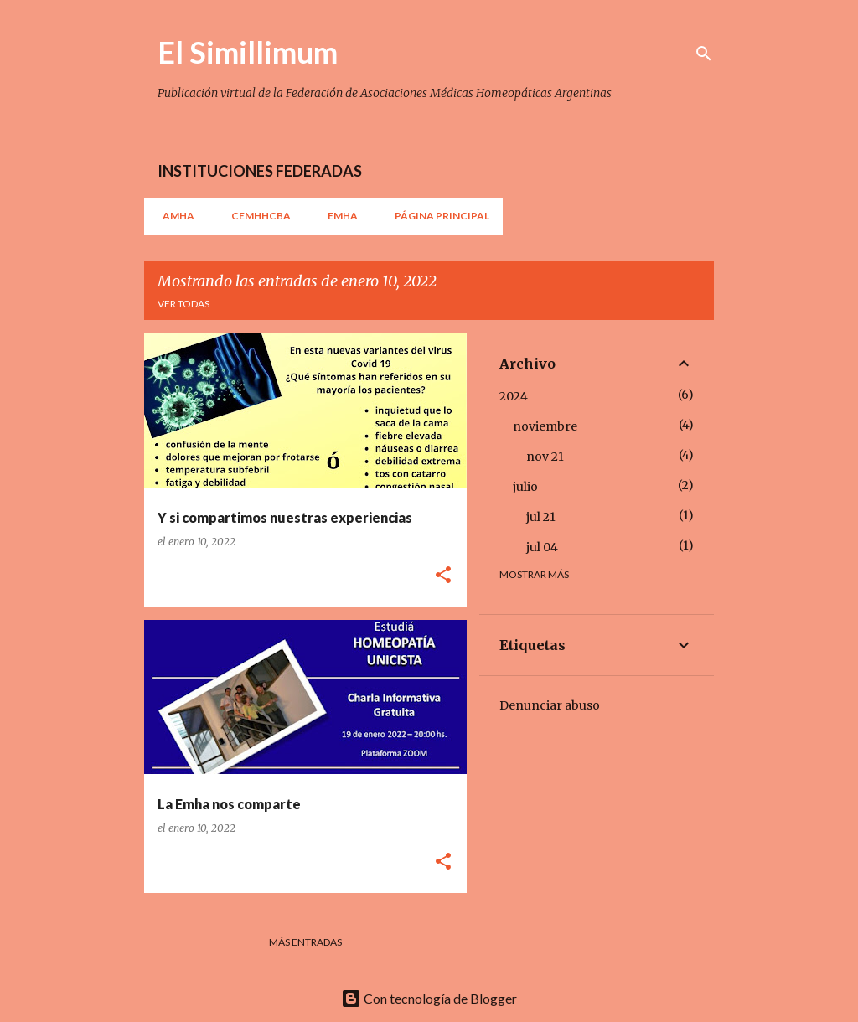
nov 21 (545, 456)
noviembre (545, 426)
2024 (513, 396)
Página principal (437, 215)
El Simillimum (248, 52)
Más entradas (305, 942)
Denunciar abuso (549, 705)
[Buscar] (704, 54)
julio (525, 486)
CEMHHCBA (256, 215)
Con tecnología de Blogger (429, 998)
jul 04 (542, 547)
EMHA (338, 215)
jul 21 (541, 516)
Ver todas (183, 303)
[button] (443, 576)
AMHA (173, 215)
